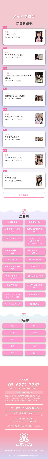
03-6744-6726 (24, 418)
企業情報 (8, 450)
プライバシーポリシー (35, 450)
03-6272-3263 (24, 385)
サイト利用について (19, 450)
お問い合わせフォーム (24, 413)
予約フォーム (19, 426)
